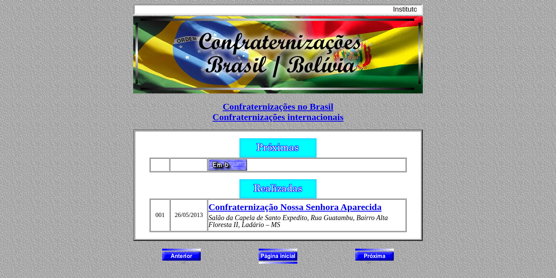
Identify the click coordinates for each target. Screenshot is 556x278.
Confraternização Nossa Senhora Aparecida (294, 207)
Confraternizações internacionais (277, 117)
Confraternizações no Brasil (278, 107)
